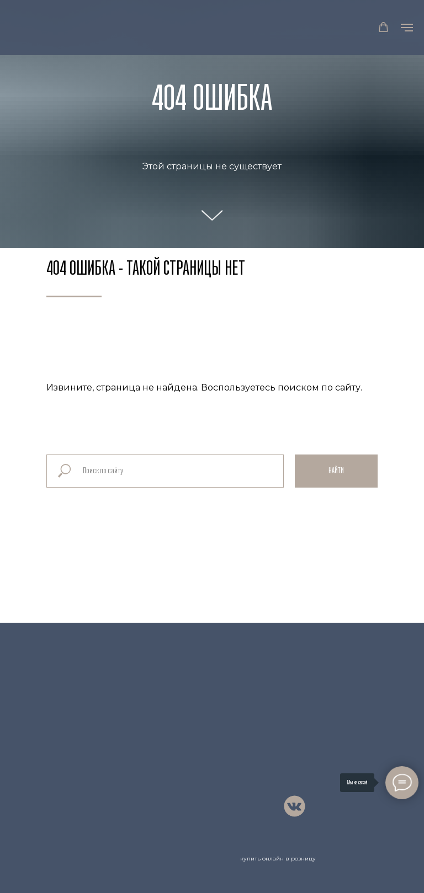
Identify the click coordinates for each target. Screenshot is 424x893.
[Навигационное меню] (407, 27)
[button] (383, 27)
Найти (336, 471)
